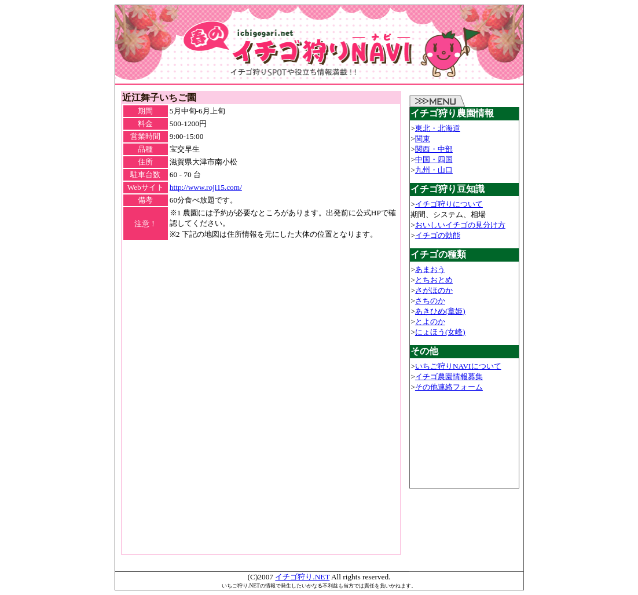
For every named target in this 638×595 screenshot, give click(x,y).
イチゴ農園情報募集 (449, 376)
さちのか (430, 300)
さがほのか (434, 290)
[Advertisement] (261, 258)
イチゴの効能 (437, 235)
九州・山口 (434, 170)
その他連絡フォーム (449, 387)
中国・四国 (434, 159)
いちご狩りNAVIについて (458, 366)
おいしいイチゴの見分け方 (460, 225)
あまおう (430, 269)
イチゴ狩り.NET (302, 576)
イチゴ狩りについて (449, 204)
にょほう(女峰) (440, 332)
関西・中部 (434, 149)
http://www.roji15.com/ (206, 187)
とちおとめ (434, 280)
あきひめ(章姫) (440, 311)
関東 (422, 138)
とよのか (430, 321)
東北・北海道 (437, 128)
